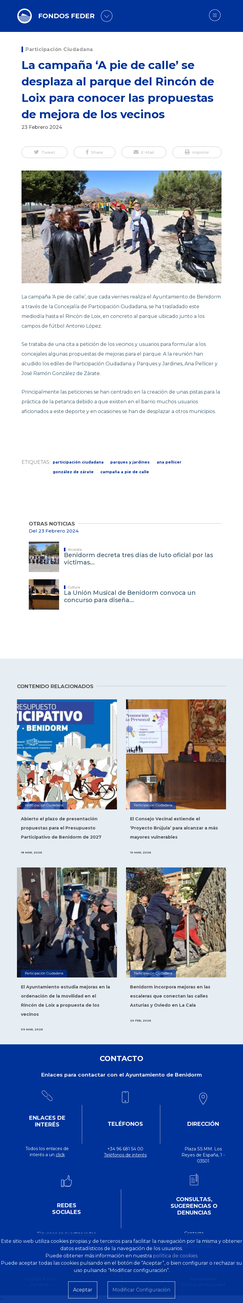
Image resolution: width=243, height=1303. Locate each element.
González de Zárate (73, 472)
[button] (45, 152)
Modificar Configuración (141, 1290)
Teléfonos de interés (125, 1155)
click (60, 1154)
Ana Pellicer (169, 462)
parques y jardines (130, 462)
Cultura (74, 587)
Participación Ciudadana (59, 49)
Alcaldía (75, 549)
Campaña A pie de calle (124, 472)
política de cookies (175, 1256)
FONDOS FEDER (66, 16)
